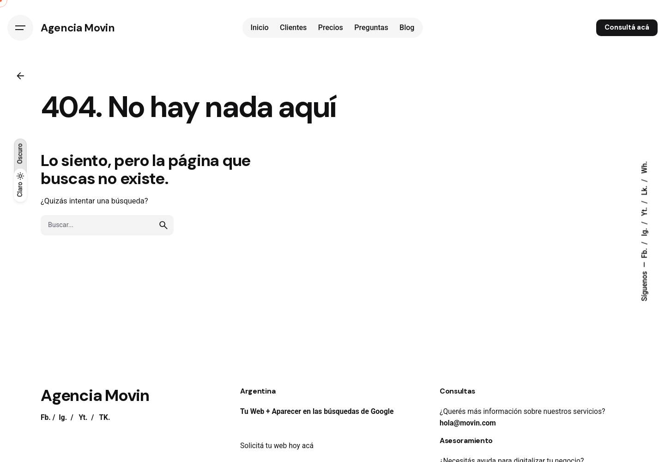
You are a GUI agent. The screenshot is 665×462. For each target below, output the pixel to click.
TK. (104, 417)
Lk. (645, 189)
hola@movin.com (468, 423)
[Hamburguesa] (20, 28)
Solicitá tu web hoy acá (277, 446)
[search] (163, 225)
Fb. (645, 252)
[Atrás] (20, 76)
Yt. (645, 210)
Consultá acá (627, 27)
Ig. (645, 231)
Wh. (645, 167)
